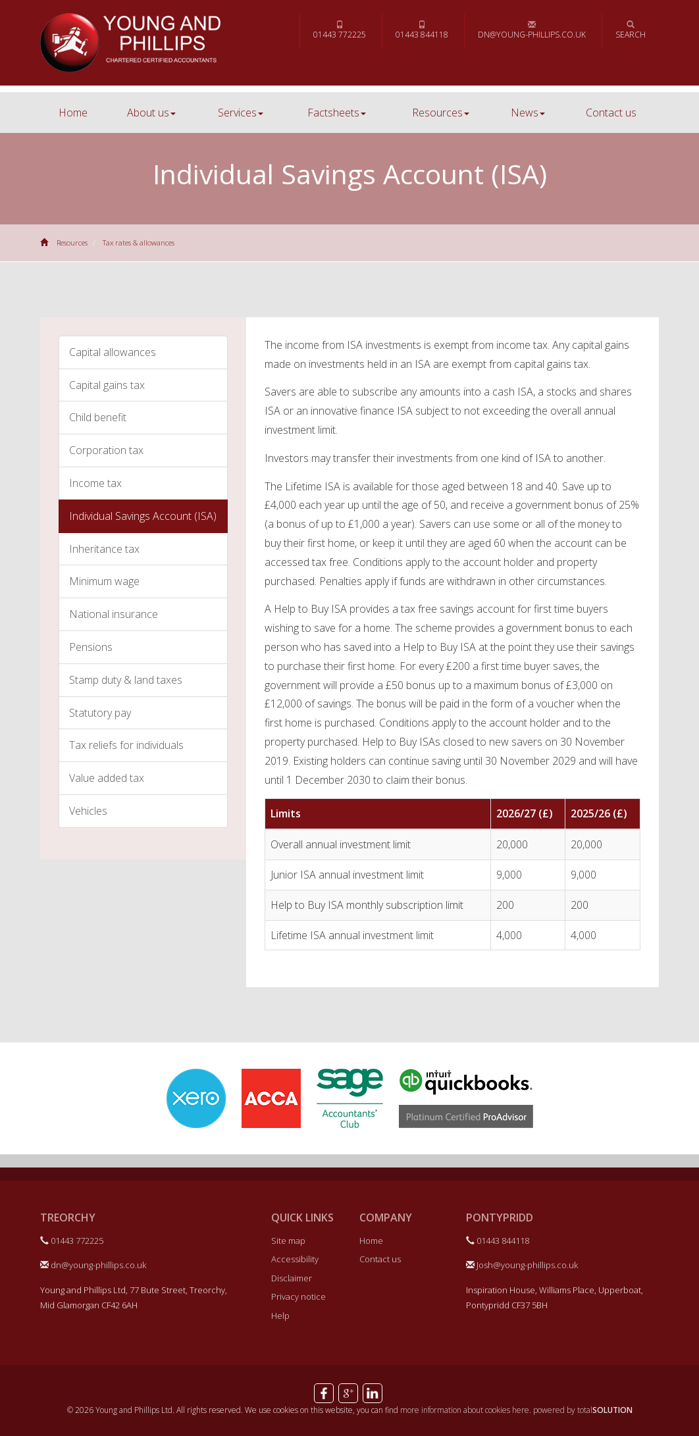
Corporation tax (106, 450)
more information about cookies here (464, 1410)
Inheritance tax (104, 549)
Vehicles (88, 811)
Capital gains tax (107, 385)
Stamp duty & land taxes (125, 680)
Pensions (91, 647)
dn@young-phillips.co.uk (532, 30)
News (528, 112)
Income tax (95, 483)
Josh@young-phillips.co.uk (522, 1265)
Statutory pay (100, 712)
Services (240, 112)
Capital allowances (112, 352)
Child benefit (97, 417)
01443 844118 (422, 30)
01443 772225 (339, 30)
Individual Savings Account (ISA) (143, 516)
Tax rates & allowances (138, 242)
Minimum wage (104, 581)
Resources (440, 112)
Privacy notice (298, 1296)
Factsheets (336, 112)
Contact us (611, 112)
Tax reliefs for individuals (126, 745)
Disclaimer (291, 1278)
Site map (288, 1240)
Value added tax (106, 778)
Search (630, 30)
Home (73, 112)
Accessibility (295, 1259)
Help (280, 1315)
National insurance (113, 614)
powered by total (583, 1410)
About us (151, 112)
